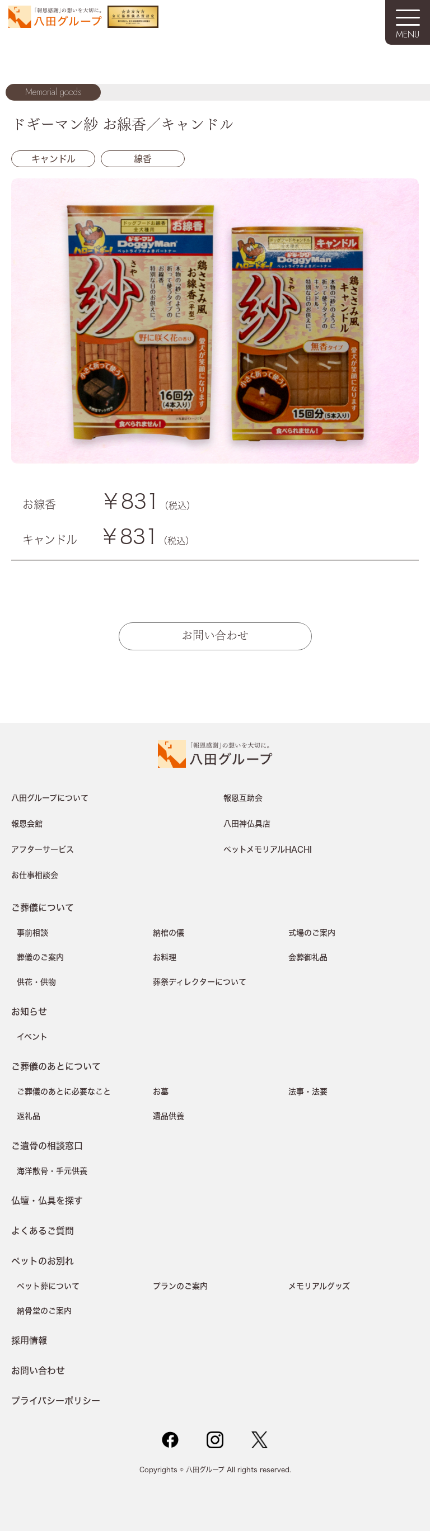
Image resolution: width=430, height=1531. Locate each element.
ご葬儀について (42, 907)
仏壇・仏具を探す (47, 1200)
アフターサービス (42, 849)
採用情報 (29, 1340)
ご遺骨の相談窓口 (47, 1145)
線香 (143, 158)
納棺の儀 (168, 933)
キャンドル (53, 158)
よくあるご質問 (42, 1230)
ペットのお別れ (42, 1261)
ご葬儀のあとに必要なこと (64, 1091)
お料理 (164, 957)
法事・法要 (308, 1091)
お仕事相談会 (34, 875)
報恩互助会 (243, 798)
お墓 (161, 1091)
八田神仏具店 (246, 824)
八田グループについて (49, 798)
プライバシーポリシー (55, 1400)
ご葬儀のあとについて (56, 1066)
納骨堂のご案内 (44, 1311)
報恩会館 (27, 824)
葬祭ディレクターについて (199, 982)
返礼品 (28, 1116)
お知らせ (29, 1011)
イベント (32, 1037)
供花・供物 (36, 982)
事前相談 (32, 933)
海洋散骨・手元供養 (52, 1171)
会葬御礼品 (308, 957)
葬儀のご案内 (40, 957)
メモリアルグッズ (319, 1286)
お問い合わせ (215, 634)
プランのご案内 (180, 1286)
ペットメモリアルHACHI (267, 849)
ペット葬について (48, 1286)
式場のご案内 (311, 933)
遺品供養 (168, 1116)
